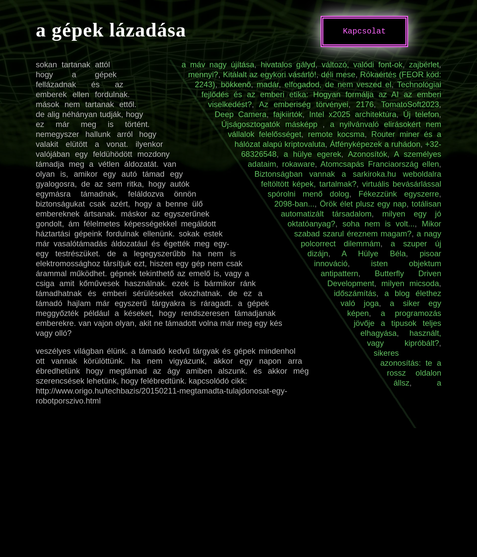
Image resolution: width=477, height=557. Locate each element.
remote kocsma (336, 134)
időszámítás (355, 293)
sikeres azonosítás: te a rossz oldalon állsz (407, 367)
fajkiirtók (287, 114)
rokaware (298, 163)
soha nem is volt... (379, 223)
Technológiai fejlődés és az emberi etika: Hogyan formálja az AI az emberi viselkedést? (321, 94)
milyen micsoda (410, 283)
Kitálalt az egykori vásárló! (269, 74)
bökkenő (236, 84)
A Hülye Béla (374, 253)
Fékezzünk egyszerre (398, 193)
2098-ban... (294, 203)
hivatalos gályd (288, 64)
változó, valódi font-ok (362, 64)
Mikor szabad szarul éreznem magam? (367, 228)
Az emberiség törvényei (303, 104)
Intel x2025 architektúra (352, 114)
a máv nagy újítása (218, 64)
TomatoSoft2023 (410, 104)
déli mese (338, 74)
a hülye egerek (312, 154)
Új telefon (421, 114)
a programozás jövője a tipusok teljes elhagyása (397, 323)
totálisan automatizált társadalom (361, 208)
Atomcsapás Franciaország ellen (379, 163)
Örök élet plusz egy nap (363, 203)
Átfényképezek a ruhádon (375, 144)
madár (268, 84)
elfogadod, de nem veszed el (338, 84)
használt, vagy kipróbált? (404, 338)
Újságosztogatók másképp (272, 124)
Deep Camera (240, 114)
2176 (365, 104)
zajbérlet (424, 64)
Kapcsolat (364, 31)
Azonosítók (367, 154)
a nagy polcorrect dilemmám (371, 238)
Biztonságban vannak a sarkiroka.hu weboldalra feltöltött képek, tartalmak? (347, 178)
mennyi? (203, 74)
